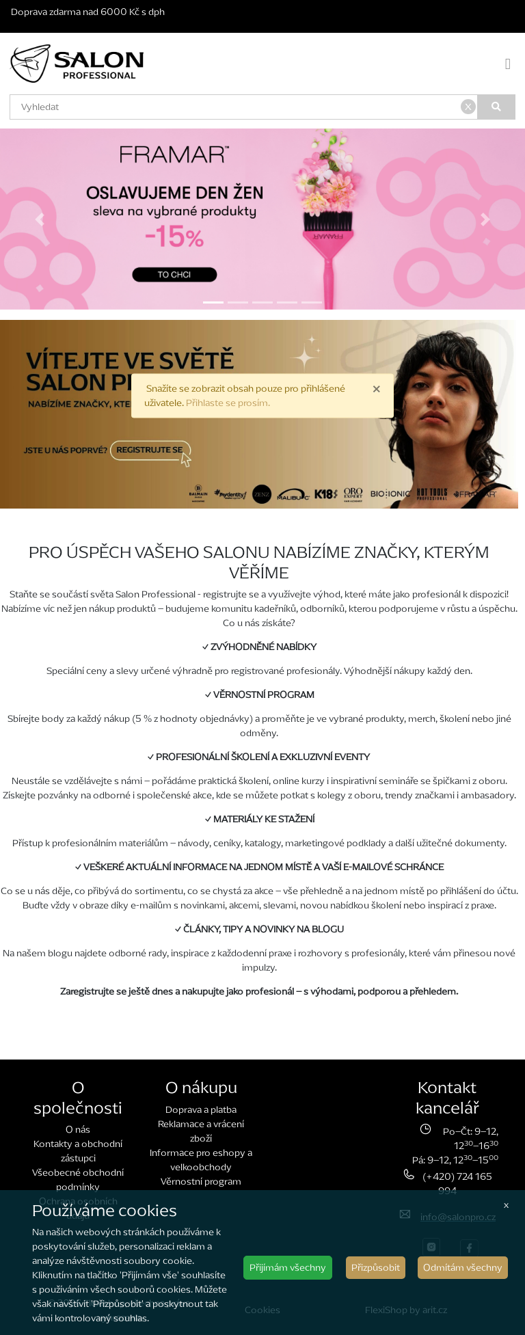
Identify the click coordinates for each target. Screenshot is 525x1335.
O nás (78, 1129)
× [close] (376, 388)
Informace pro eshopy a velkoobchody (201, 1160)
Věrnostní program (201, 1181)
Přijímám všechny (288, 1267)
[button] (39, 219)
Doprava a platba (201, 1110)
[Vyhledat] (497, 107)
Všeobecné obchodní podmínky (78, 1179)
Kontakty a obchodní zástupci (77, 1151)
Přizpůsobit (375, 1267)
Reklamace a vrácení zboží (201, 1131)
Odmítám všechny (462, 1267)
